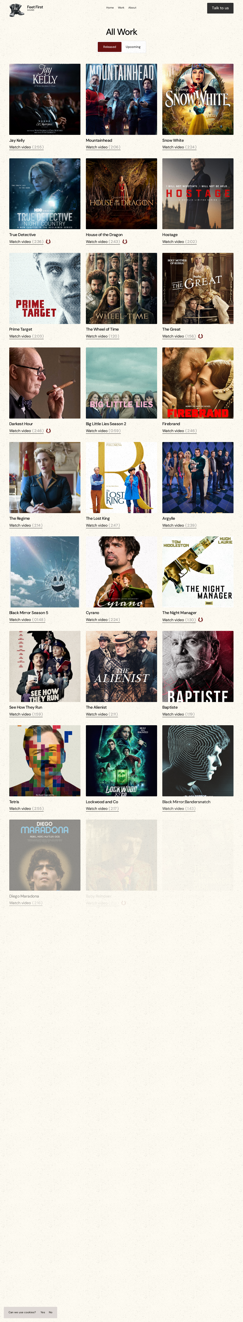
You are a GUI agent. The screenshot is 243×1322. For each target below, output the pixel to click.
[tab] (110, 47)
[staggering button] (220, 8)
